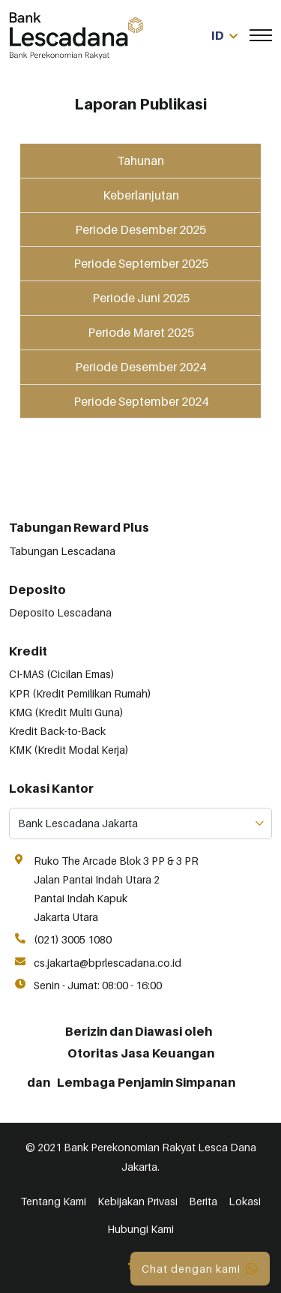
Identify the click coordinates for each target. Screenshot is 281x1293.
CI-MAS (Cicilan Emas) (62, 674)
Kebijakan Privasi (137, 1201)
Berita (203, 1201)
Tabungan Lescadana (62, 550)
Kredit (28, 651)
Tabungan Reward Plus (79, 527)
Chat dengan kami (200, 1268)
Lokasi (245, 1201)
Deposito (37, 589)
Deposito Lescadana (60, 612)
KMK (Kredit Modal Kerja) (69, 749)
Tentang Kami (53, 1201)
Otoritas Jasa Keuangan (140, 1053)
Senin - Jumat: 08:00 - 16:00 (98, 985)
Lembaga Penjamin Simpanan (146, 1082)
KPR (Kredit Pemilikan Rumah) (80, 693)
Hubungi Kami (140, 1228)
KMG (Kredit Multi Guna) (66, 712)
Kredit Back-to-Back (57, 730)
